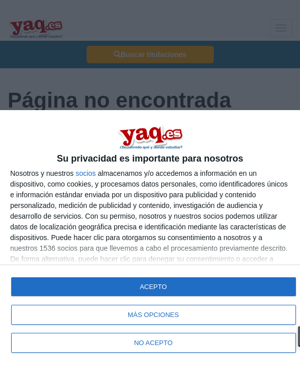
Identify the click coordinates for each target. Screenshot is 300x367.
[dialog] (150, 238)
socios (85, 173)
